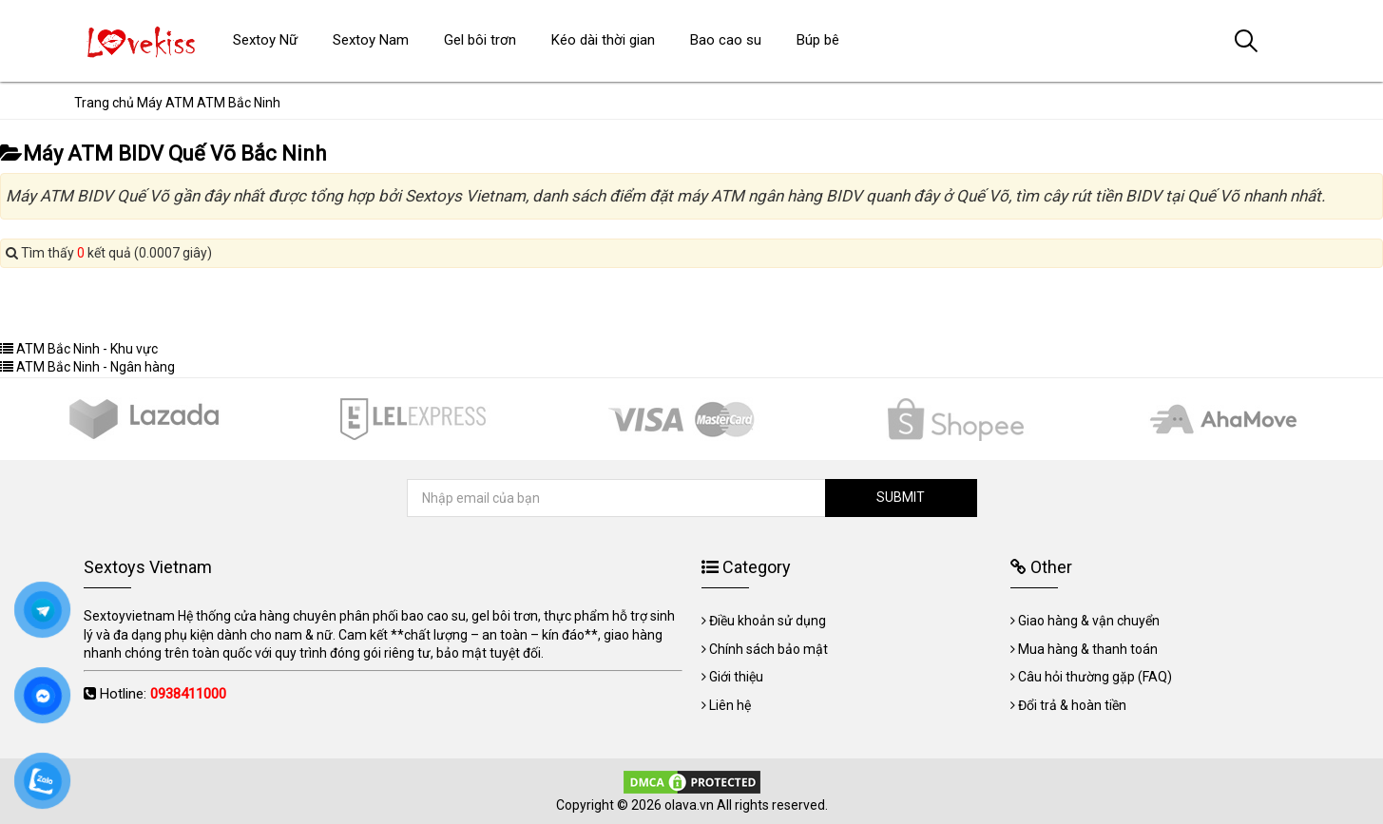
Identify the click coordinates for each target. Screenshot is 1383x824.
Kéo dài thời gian (603, 39)
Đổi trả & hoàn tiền (1072, 705)
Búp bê (818, 39)
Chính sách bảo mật (768, 649)
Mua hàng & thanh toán (1088, 649)
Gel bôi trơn (480, 39)
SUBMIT (900, 497)
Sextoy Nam (371, 39)
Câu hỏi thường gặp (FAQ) (1095, 676)
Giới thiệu (736, 676)
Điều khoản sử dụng (767, 620)
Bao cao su (725, 39)
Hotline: (163, 693)
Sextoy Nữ (265, 39)
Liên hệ (730, 705)
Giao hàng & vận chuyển (1089, 620)
